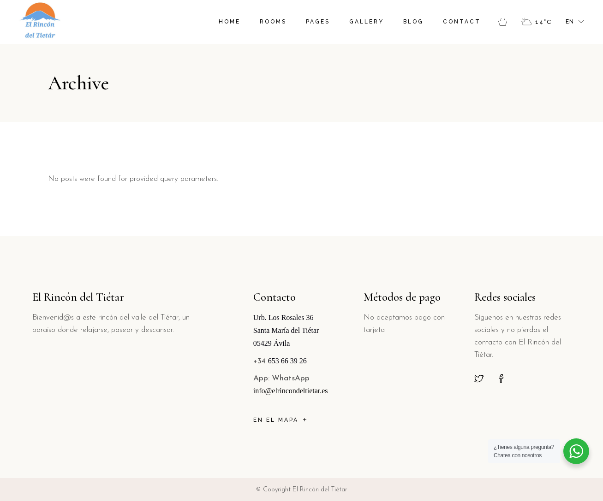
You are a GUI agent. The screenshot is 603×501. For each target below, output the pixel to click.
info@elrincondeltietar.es (290, 391)
